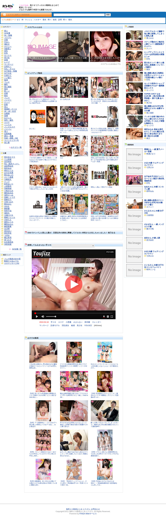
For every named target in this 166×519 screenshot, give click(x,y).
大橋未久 (7, 179)
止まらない (77, 322)
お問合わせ (95, 509)
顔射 (6, 105)
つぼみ (7, 235)
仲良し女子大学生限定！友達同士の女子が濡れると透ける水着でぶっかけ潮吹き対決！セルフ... (104, 218)
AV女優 (7, 33)
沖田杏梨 (7, 244)
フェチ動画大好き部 (12, 259)
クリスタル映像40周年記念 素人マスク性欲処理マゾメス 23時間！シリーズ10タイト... (73, 366)
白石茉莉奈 (8, 242)
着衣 (44, 20)
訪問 (60, 20)
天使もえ (7, 220)
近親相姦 (7, 134)
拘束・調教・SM (11, 138)
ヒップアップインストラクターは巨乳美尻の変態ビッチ (154, 54)
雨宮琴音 (7, 233)
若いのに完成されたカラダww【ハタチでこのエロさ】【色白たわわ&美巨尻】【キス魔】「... (104, 101)
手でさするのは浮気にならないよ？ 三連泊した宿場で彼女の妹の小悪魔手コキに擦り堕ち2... (74, 424)
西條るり (7, 200)
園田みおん (8, 224)
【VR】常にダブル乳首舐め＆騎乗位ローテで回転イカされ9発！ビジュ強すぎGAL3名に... (42, 395)
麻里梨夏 (7, 226)
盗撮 (6, 60)
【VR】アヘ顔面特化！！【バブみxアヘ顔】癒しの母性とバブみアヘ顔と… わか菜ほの (43, 424)
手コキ (53, 322)
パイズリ (7, 100)
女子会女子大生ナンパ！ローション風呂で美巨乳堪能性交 (154, 178)
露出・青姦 (8, 136)
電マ (6, 131)
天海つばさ (8, 202)
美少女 (7, 58)
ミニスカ (7, 125)
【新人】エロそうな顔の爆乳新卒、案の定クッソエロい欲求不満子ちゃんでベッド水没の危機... (74, 189)
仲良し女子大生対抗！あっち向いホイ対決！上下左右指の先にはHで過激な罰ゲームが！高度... (104, 159)
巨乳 (6, 53)
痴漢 (6, 80)
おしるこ (32, 128)
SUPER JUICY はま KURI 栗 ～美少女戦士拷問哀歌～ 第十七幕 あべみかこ (154, 97)
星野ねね (150, 191)
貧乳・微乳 (8, 120)
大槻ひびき (8, 215)
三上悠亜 (7, 159)
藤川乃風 (150, 229)
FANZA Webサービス (88, 514)
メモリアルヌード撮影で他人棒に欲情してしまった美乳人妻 (154, 33)
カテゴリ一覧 (16, 147)
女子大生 (7, 73)
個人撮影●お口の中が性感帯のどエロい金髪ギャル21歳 (154, 108)
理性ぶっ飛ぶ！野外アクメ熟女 (101, 187)
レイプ (7, 62)
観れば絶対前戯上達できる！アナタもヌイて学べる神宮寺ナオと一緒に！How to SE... (74, 395)
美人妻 (7, 143)
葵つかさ (7, 240)
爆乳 (6, 84)
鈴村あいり (8, 184)
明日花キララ (9, 157)
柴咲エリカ (8, 222)
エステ (7, 122)
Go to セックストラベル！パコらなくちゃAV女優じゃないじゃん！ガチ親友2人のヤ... (104, 366)
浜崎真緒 (7, 188)
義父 (148, 138)
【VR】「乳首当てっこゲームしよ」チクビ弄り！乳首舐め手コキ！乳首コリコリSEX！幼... (74, 483)
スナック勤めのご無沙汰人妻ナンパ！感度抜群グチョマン (154, 44)
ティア (7, 182)
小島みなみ (8, 191)
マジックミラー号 (11, 140)
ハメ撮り (7, 78)
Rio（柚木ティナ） (12, 164)
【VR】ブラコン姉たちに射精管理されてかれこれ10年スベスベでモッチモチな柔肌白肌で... (105, 454)
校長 (55, 20)
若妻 (6, 93)
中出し (7, 42)
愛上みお (150, 38)
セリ (18, 20)
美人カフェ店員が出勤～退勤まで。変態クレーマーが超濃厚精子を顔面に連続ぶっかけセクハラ (104, 130)
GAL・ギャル (9, 69)
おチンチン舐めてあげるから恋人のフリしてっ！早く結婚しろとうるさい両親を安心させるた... (74, 454)
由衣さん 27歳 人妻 (152, 238)
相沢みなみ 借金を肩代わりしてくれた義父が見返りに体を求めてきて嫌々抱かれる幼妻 (154, 132)
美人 (6, 107)
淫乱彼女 (65, 325)
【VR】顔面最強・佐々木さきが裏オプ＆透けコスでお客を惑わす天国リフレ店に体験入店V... (43, 483)
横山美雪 (7, 238)
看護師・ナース (10, 109)
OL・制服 (8, 35)
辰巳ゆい (7, 231)
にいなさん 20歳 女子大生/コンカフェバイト (154, 266)
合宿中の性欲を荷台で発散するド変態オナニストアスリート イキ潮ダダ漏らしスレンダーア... (43, 218)
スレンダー (96, 322)
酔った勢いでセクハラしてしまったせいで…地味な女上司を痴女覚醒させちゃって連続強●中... (104, 424)
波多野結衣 (8, 166)
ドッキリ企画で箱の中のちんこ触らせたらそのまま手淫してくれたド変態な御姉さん (154, 120)
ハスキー (37, 20)
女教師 (7, 113)
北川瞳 (7, 229)
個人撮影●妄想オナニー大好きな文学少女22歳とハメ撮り (153, 202)
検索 (108, 15)
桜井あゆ (7, 168)
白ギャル (7, 118)
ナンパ (7, 102)
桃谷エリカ (8, 170)
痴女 (6, 96)
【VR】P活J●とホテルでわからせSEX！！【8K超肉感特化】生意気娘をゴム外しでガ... (104, 483)
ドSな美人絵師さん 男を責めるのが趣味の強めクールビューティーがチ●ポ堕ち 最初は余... (43, 366)
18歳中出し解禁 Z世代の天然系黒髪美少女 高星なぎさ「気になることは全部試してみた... (74, 218)
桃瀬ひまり (151, 154)
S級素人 (7, 49)
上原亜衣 (7, 186)
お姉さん (7, 75)
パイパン (7, 129)
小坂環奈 (150, 215)
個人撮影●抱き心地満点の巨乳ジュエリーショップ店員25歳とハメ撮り (154, 75)
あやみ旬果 (8, 173)
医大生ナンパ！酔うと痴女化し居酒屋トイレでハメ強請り (154, 65)
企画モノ (7, 67)
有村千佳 (7, 211)
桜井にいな (151, 269)
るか (61, 158)
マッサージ (8, 64)
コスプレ (7, 37)
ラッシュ (28, 20)
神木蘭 (87, 322)
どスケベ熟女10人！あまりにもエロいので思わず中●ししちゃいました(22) (43, 188)
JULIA (6, 206)
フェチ (7, 82)
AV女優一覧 (17, 249)
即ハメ (7, 91)
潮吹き (7, 44)
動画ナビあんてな (11, 261)
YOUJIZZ (88, 325)
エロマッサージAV (11, 263)
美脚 (6, 116)
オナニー (7, 46)
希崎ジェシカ (9, 217)
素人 (6, 31)
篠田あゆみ (8, 193)
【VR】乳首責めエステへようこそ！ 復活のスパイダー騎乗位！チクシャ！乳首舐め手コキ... (104, 395)
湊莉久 (7, 213)
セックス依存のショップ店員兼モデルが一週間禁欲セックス (154, 85)
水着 (6, 40)
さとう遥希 (8, 177)
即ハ (49, 20)
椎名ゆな (7, 204)
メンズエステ (9, 127)
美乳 (6, 51)
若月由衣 (150, 240)
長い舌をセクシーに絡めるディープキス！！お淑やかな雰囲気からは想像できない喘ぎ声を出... (43, 101)
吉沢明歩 (7, 162)
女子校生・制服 (10, 71)
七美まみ (150, 167)
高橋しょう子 (9, 197)
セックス (7, 55)
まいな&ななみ (65, 99)
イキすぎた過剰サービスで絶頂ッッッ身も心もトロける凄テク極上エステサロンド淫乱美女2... (43, 159)
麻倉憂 (7, 208)
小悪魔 (68, 322)
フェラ (7, 98)
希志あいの (8, 175)
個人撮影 (7, 87)
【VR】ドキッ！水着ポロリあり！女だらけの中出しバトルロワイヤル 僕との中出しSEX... (42, 454)
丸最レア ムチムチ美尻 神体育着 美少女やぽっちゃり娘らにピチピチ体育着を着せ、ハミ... (74, 130)
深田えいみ (8, 195)
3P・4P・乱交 (10, 111)
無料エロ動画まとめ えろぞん (78, 509)
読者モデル (55, 325)
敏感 (73, 325)
